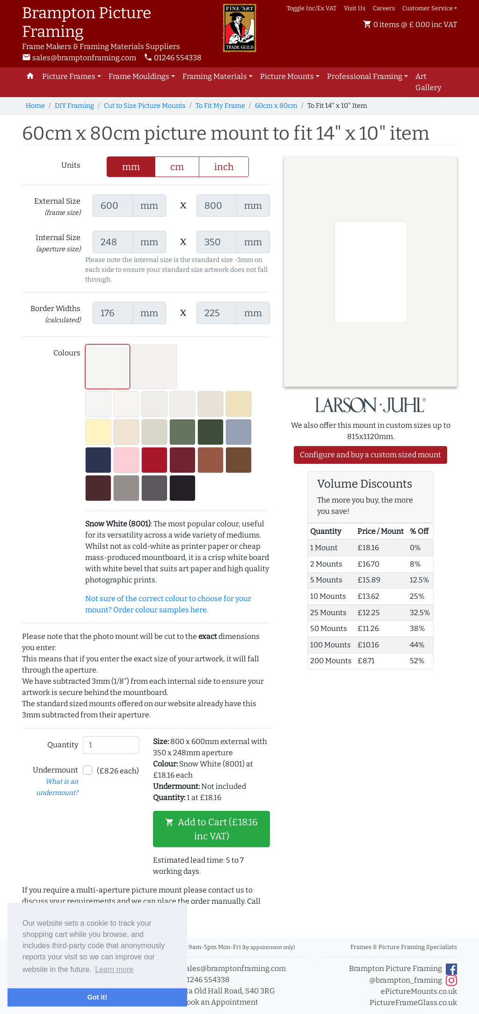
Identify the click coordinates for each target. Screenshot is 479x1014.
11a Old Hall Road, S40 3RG (223, 990)
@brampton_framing (413, 980)
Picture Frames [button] (68, 76)
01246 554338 (173, 57)
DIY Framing (74, 106)
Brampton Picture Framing (403, 969)
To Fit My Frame (220, 106)
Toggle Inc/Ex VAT (311, 8)
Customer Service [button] (427, 8)
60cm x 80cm (276, 106)
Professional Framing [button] (364, 76)
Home (35, 106)
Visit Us (354, 8)
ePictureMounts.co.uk (419, 991)
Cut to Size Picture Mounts (145, 106)
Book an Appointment (215, 1002)
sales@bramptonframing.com (79, 57)
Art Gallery (428, 82)
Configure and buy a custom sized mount (370, 454)
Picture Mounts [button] (287, 76)
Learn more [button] (114, 969)
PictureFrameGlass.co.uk (413, 1002)
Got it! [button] (97, 997)
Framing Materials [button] (214, 76)
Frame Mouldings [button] (139, 76)
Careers (384, 8)
